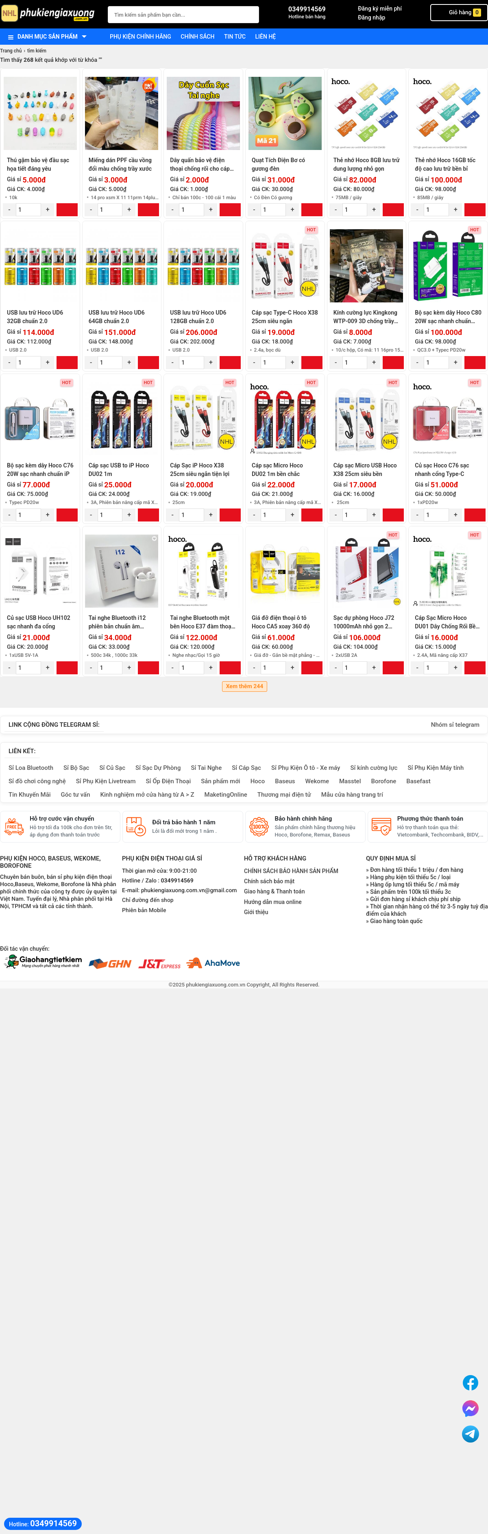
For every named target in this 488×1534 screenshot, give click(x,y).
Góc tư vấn (75, 794)
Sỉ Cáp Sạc (246, 767)
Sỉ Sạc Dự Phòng (158, 767)
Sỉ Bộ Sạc (76, 767)
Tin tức (235, 36)
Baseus (285, 781)
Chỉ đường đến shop (148, 900)
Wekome (317, 781)
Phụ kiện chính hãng (140, 36)
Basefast (418, 781)
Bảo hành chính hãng (303, 818)
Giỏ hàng (459, 13)
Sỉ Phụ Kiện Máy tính (435, 767)
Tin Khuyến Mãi (30, 794)
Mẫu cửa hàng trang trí (352, 794)
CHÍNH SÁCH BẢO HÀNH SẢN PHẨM (291, 871)
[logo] (50, 14)
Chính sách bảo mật (269, 881)
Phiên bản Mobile (144, 910)
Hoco (258, 781)
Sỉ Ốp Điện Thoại (168, 781)
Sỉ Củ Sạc (112, 767)
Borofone (383, 781)
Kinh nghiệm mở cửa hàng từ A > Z (147, 794)
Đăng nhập (371, 17)
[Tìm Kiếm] (250, 14)
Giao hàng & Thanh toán (274, 891)
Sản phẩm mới (220, 781)
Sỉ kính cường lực (373, 767)
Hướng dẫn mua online (273, 902)
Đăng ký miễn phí (380, 8)
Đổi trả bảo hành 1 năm (183, 822)
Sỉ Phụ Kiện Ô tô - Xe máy (305, 767)
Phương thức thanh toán (430, 818)
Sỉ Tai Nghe (206, 767)
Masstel (350, 781)
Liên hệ (265, 36)
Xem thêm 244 (245, 686)
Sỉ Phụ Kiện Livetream (106, 781)
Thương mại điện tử (284, 794)
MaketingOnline (226, 794)
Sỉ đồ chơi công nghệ (37, 781)
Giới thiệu (256, 912)
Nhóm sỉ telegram (455, 724)
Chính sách (197, 36)
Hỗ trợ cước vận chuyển (62, 818)
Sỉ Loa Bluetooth (31, 767)
